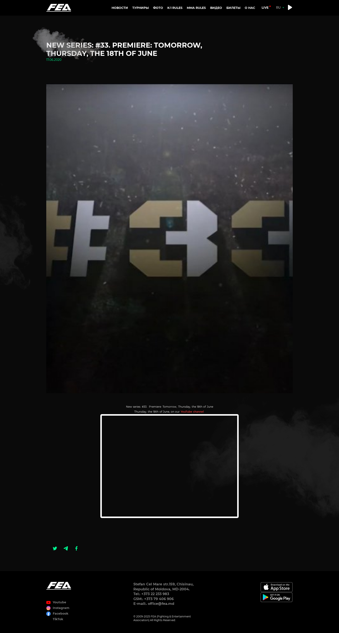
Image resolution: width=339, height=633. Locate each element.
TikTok (58, 619)
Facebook (60, 613)
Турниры (140, 8)
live (265, 8)
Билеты (233, 8)
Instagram (61, 608)
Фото (158, 8)
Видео (216, 8)
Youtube (59, 602)
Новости (120, 8)
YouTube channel (193, 411)
